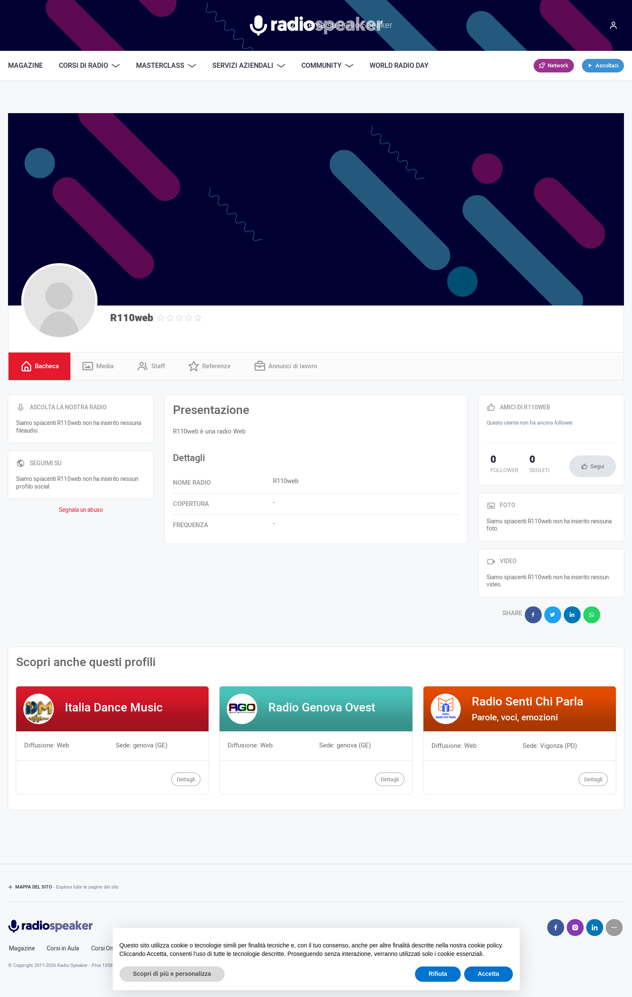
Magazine (25, 66)
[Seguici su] (614, 924)
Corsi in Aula (63, 945)
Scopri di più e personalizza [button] (172, 973)
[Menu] (613, 25)
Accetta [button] (488, 973)
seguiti (528, 465)
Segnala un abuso (81, 511)
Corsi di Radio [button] (89, 66)
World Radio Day (399, 66)
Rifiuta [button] (438, 973)
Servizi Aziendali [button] (248, 66)
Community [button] (327, 66)
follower (501, 465)
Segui (597, 467)
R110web (131, 318)
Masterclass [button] (166, 66)
